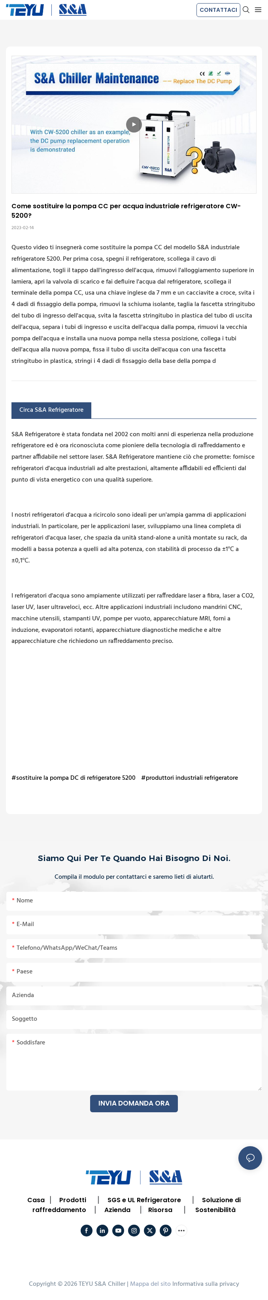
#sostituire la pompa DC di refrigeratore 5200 (73, 778)
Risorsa (160, 1209)
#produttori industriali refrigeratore (189, 778)
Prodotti (72, 1200)
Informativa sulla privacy (205, 1284)
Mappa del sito (150, 1284)
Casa (36, 1200)
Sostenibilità (215, 1209)
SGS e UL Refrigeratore (144, 1200)
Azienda (117, 1209)
